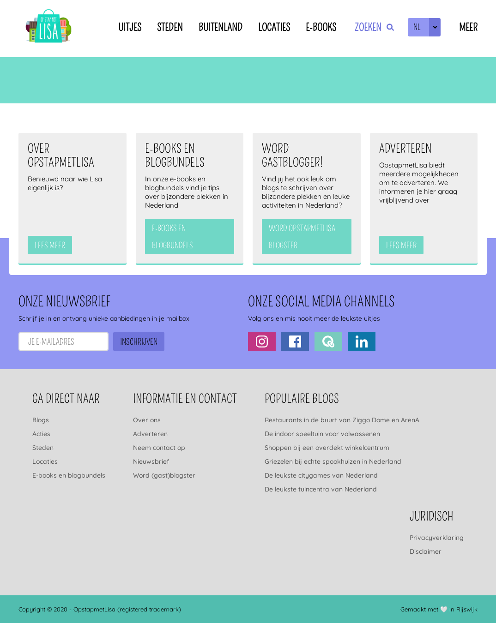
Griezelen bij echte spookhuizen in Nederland (333, 461)
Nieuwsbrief (151, 461)
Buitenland (220, 27)
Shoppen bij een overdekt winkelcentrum (327, 447)
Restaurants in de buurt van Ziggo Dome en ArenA (342, 420)
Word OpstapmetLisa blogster (302, 237)
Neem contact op (159, 447)
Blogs (40, 420)
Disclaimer (426, 551)
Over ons (147, 420)
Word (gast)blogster (164, 475)
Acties (41, 434)
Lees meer (50, 245)
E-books (321, 27)
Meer (468, 27)
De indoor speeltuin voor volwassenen (322, 434)
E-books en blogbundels (68, 475)
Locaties (274, 27)
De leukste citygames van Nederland (321, 475)
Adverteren (150, 434)
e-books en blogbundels (172, 237)
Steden (170, 27)
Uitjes (129, 27)
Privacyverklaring (437, 537)
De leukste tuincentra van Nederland (321, 489)
